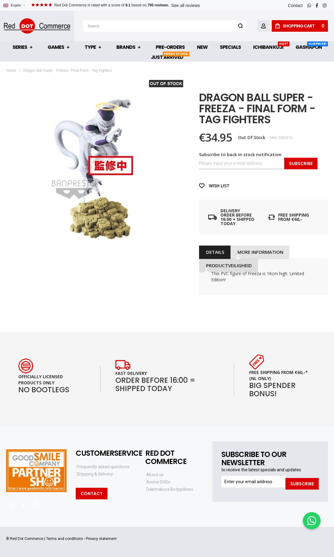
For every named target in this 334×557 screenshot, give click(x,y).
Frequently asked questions (103, 466)
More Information (258, 252)
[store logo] (37, 26)
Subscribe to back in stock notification (240, 154)
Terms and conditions (64, 539)
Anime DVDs (158, 482)
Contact (295, 5)
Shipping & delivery (95, 474)
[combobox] (165, 26)
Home (11, 70)
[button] (14, 5)
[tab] (214, 252)
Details (214, 252)
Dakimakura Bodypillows (169, 489)
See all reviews (185, 5)
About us (155, 474)
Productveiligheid (228, 265)
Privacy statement (101, 539)
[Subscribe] (302, 481)
